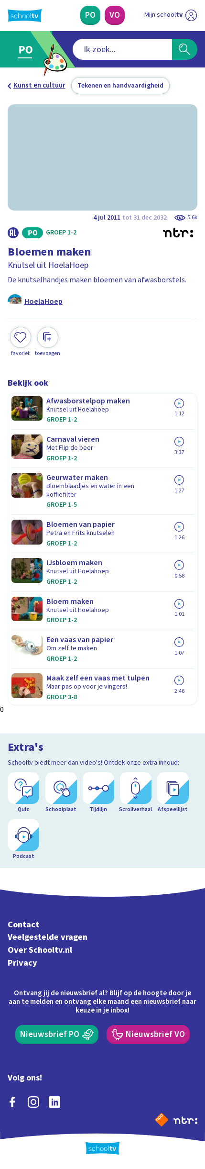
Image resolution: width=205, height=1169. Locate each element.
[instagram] (33, 1102)
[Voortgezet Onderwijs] (115, 15)
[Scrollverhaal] (135, 792)
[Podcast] (23, 839)
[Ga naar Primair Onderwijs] (27, 49)
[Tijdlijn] (98, 792)
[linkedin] (54, 1102)
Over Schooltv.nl (40, 950)
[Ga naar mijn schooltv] (170, 15)
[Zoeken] (184, 49)
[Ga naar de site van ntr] (185, 1119)
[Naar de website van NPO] (161, 1120)
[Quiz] (23, 792)
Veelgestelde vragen (47, 937)
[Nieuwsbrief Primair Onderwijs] (57, 1034)
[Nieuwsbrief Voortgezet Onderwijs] (148, 1034)
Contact (23, 925)
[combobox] (122, 49)
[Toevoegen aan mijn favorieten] (20, 342)
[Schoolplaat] (61, 792)
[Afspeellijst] (173, 792)
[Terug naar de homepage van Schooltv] (25, 15)
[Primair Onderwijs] (90, 15)
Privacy (22, 963)
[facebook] (12, 1102)
